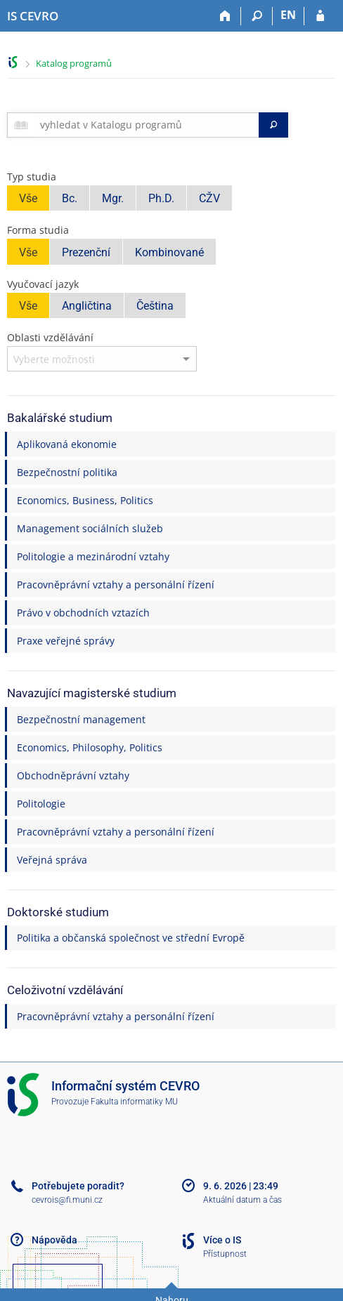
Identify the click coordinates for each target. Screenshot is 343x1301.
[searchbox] (146, 125)
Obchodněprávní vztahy (73, 775)
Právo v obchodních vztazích (83, 612)
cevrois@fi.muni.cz (67, 1200)
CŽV (209, 198)
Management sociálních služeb (90, 528)
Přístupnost (225, 1254)
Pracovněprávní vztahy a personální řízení (115, 584)
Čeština (155, 305)
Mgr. (113, 198)
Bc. (69, 198)
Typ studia (31, 176)
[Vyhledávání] (257, 16)
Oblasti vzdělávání (50, 337)
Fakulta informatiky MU (134, 1102)
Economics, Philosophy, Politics (89, 747)
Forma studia (38, 230)
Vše (28, 198)
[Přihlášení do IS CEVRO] (320, 16)
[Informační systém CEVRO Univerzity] (32, 16)
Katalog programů (74, 63)
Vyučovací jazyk (43, 284)
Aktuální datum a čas (242, 1200)
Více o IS (222, 1240)
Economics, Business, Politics (85, 500)
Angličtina (87, 305)
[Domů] (225, 16)
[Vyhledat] (273, 125)
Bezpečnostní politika (67, 472)
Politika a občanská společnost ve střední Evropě (131, 937)
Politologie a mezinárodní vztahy (93, 556)
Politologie (41, 803)
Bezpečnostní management (81, 719)
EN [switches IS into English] (288, 14)
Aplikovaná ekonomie (67, 444)
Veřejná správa (52, 859)
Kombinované (169, 252)
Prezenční (86, 252)
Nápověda (54, 1240)
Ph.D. (161, 198)
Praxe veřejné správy (66, 640)
